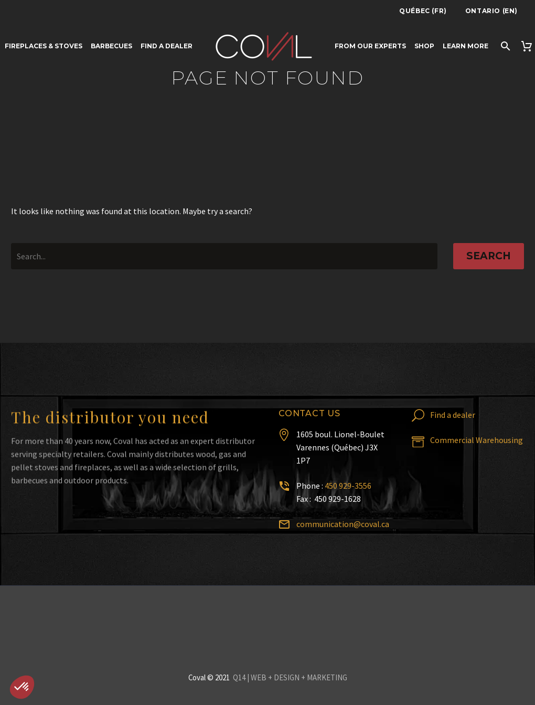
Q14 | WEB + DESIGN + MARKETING (290, 677)
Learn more (465, 46)
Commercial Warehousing (476, 440)
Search (488, 256)
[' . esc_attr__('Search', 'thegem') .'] (224, 256)
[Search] (504, 45)
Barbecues (111, 46)
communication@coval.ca (342, 524)
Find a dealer (166, 46)
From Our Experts (370, 46)
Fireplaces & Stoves (43, 46)
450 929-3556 (348, 485)
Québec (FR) (423, 11)
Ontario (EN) (491, 11)
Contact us (309, 413)
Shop (424, 46)
